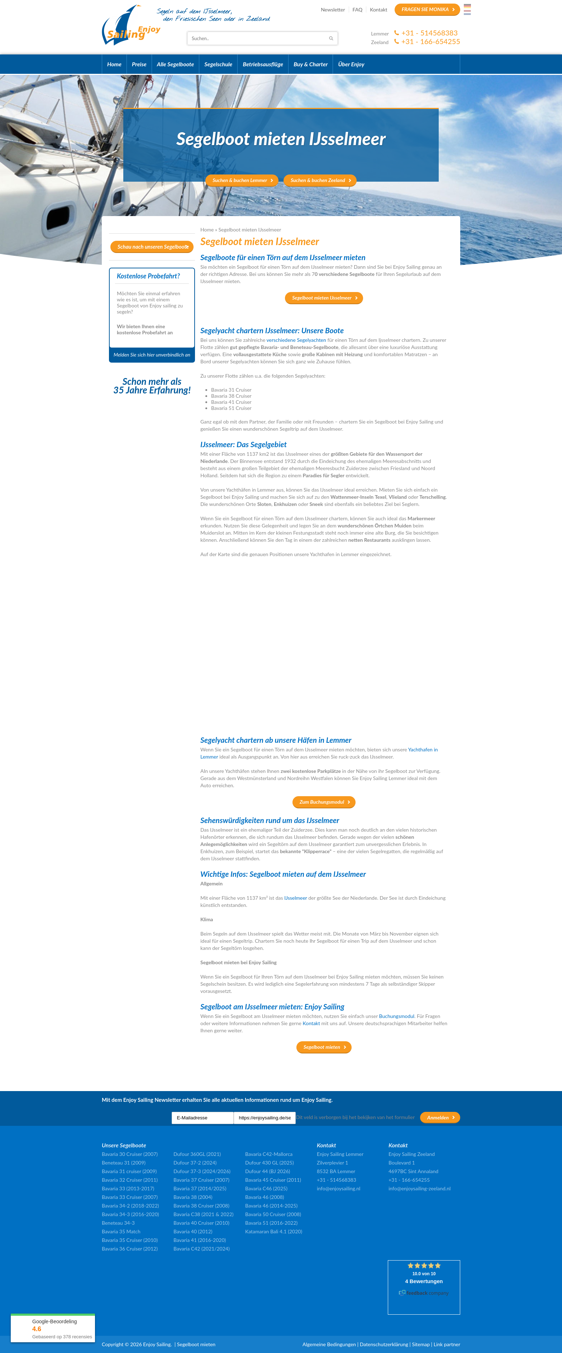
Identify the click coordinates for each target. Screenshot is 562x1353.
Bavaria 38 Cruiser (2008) (201, 1206)
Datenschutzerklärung (384, 1344)
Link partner (447, 1344)
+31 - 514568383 (429, 32)
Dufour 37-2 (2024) (194, 1163)
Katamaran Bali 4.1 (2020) (273, 1231)
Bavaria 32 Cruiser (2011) (130, 1180)
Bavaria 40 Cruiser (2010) (201, 1223)
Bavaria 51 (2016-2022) (271, 1223)
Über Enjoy (351, 64)
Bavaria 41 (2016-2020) (199, 1240)
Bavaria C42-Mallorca (268, 1154)
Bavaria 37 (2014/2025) (199, 1188)
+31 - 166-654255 (430, 41)
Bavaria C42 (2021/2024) (201, 1249)
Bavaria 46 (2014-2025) (271, 1206)
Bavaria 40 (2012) (193, 1231)
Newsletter (333, 9)
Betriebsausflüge (263, 64)
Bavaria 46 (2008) (264, 1197)
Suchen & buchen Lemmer (240, 180)
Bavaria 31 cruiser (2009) (129, 1171)
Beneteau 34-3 (118, 1223)
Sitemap (421, 1344)
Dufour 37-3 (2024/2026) (201, 1171)
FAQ (358, 9)
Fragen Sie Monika (425, 9)
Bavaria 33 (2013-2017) (128, 1188)
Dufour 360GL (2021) (197, 1154)
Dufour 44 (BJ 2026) (267, 1171)
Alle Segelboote (175, 64)
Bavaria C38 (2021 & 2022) (203, 1214)
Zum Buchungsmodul (322, 802)
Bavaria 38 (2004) (193, 1197)
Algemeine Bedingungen (329, 1344)
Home (114, 64)
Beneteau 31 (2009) (124, 1163)
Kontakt (378, 9)
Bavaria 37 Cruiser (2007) (201, 1180)
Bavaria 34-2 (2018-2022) (130, 1206)
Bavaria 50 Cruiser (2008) (273, 1214)
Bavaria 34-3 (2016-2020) (130, 1214)
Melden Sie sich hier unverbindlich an (152, 355)
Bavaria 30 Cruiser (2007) (130, 1154)
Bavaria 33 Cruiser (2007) (130, 1197)
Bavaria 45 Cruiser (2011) (273, 1180)
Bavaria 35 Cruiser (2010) (130, 1240)
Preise (139, 64)
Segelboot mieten (322, 1047)
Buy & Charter (311, 64)
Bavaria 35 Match (121, 1231)
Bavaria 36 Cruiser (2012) (130, 1249)
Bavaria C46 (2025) (266, 1188)
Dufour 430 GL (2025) (269, 1163)
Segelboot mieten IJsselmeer (322, 298)
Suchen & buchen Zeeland (318, 180)
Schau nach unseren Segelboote (153, 246)
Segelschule (218, 64)
